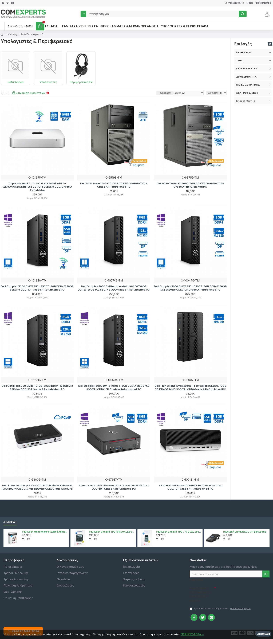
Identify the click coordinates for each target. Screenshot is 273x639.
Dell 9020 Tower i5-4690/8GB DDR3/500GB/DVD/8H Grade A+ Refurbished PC (190, 185)
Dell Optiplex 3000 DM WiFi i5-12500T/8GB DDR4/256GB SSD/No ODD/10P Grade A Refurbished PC (37, 288)
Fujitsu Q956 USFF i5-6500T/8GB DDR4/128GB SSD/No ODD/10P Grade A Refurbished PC (113, 487)
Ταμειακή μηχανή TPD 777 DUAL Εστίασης (178, 531)
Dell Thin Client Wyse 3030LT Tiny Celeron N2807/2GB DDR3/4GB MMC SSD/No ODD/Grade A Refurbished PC (190, 387)
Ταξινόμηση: (164, 92)
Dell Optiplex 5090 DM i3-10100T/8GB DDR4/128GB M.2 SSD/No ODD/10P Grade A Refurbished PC (37, 387)
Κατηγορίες (244, 52)
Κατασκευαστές (246, 68)
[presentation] (240, 591)
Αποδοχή (263, 633)
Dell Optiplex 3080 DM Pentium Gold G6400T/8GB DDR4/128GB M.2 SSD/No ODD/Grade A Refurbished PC (114, 288)
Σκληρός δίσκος (247, 92)
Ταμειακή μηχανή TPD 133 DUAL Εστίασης (111, 531)
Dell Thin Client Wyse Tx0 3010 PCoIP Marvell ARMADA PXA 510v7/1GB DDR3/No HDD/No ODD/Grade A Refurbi (37, 487)
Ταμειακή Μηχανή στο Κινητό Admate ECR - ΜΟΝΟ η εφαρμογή (45, 531)
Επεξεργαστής (245, 100)
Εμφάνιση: (213, 92)
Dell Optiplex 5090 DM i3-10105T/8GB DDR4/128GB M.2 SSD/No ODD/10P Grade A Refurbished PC (113, 387)
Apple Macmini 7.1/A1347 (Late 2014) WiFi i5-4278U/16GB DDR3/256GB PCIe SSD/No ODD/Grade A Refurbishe (37, 187)
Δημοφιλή (10, 522)
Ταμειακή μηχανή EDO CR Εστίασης (244, 531)
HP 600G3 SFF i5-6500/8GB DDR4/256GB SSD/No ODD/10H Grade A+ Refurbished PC (190, 487)
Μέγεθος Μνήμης (248, 84)
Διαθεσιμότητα (246, 76)
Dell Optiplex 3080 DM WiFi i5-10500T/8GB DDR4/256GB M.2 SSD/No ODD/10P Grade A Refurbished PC (190, 288)
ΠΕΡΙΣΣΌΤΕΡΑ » (192, 634)
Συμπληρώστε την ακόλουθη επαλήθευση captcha (199, 594)
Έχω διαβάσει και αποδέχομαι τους (220, 608)
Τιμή (239, 60)
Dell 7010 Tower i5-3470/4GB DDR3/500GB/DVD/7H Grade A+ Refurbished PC (113, 185)
